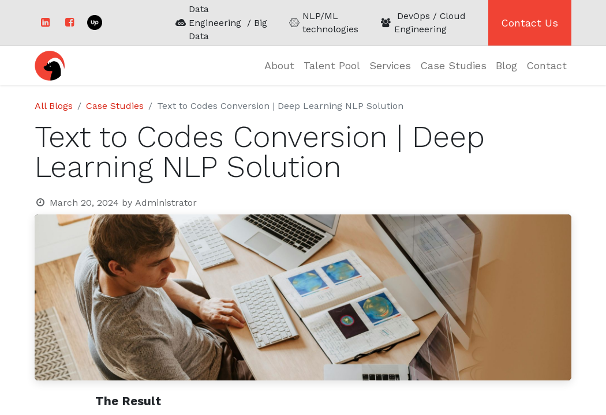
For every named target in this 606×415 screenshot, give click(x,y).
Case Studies (115, 105)
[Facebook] (69, 22)
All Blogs (54, 105)
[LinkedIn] (45, 22)
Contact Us (529, 23)
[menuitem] (279, 65)
